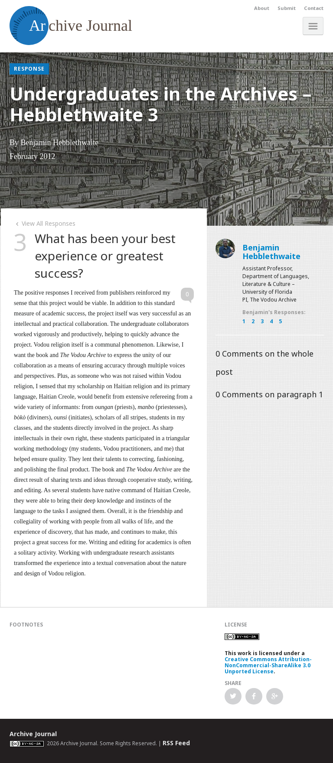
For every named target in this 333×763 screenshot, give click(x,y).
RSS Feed (176, 743)
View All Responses (44, 223)
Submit (287, 8)
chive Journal (71, 25)
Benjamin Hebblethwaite (271, 251)
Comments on (269, 394)
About (261, 8)
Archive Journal (33, 734)
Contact (313, 8)
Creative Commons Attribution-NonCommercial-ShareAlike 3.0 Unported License (268, 665)
